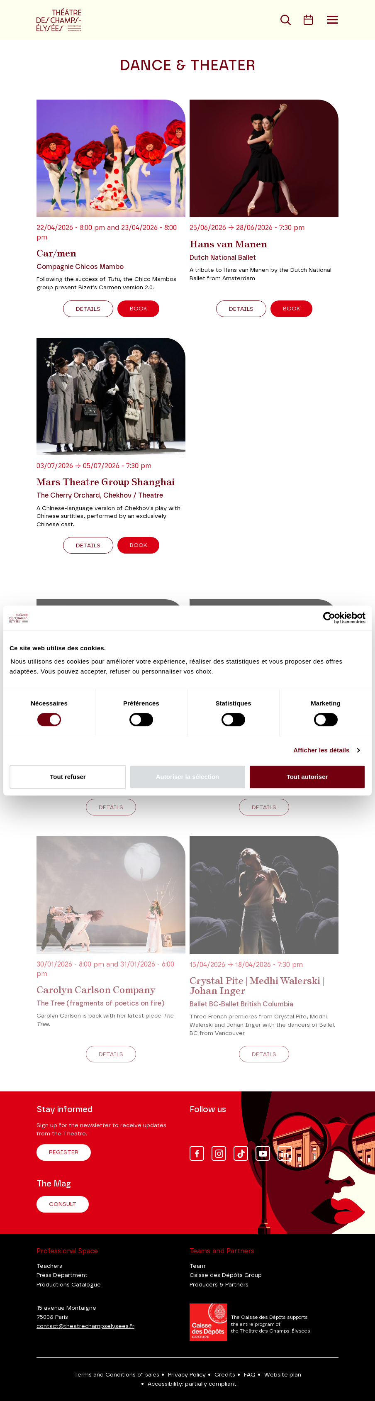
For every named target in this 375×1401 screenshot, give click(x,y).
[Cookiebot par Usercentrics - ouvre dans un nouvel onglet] (329, 618)
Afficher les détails (321, 750)
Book (138, 309)
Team (197, 1266)
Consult (62, 1204)
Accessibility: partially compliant (192, 1384)
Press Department (62, 1275)
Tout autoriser (307, 776)
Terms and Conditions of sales (116, 1375)
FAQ (250, 1375)
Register (63, 1152)
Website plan (282, 1375)
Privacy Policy (187, 1375)
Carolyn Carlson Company (96, 989)
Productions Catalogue (69, 1285)
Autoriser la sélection (187, 776)
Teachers (49, 1266)
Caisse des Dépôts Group (226, 1275)
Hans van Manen (228, 244)
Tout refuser (67, 776)
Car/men (56, 253)
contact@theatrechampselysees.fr (85, 1326)
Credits (224, 1375)
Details (88, 309)
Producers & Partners (219, 1285)
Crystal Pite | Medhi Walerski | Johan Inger (257, 985)
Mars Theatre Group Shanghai (106, 481)
